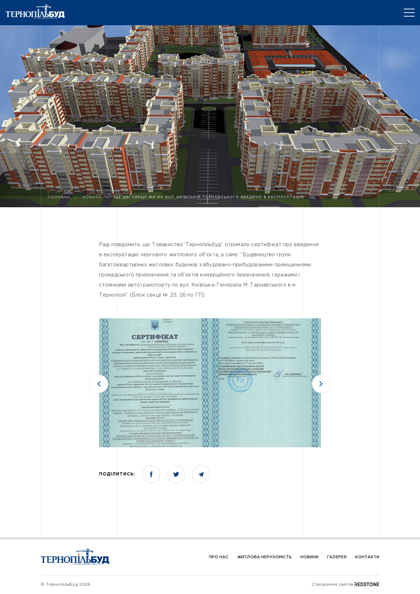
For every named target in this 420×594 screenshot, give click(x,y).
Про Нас (218, 557)
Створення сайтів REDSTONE (345, 584)
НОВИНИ (92, 197)
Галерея (336, 557)
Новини (309, 557)
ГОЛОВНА (59, 197)
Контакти (367, 557)
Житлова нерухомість (264, 557)
